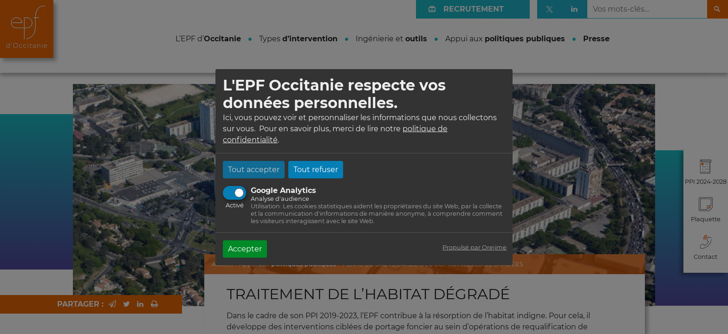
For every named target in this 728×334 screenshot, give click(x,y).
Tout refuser (315, 169)
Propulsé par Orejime (474, 247)
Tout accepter (254, 169)
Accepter (245, 248)
